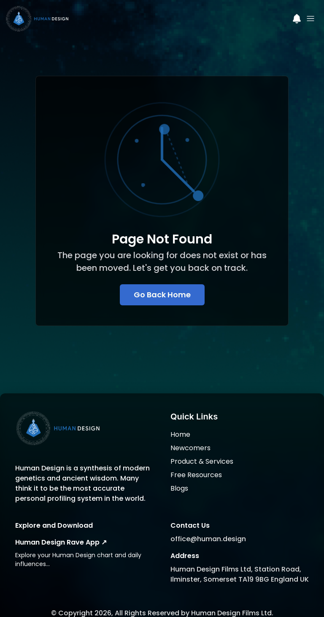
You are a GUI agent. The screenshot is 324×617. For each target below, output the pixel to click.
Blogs (179, 477)
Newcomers (190, 436)
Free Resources (196, 463)
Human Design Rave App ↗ (61, 531)
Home (180, 423)
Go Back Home (162, 294)
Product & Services (201, 450)
